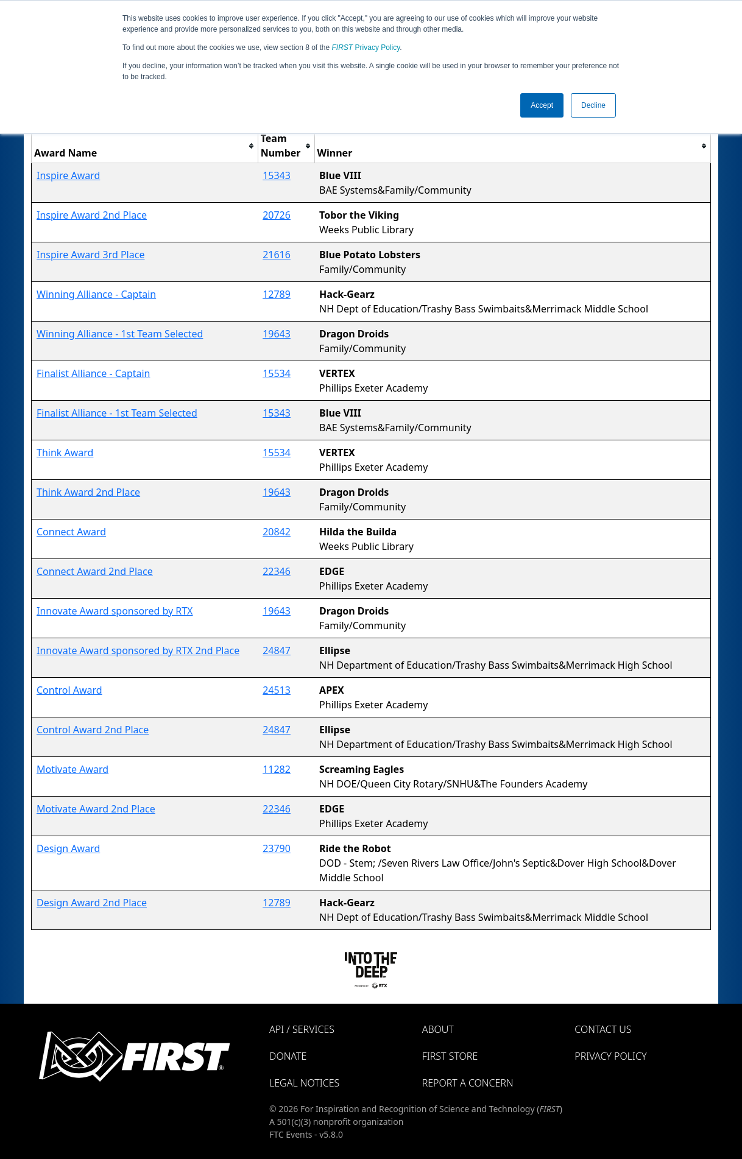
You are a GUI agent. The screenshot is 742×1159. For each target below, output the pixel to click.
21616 (277, 254)
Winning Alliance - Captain (96, 294)
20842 (277, 531)
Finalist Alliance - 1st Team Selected (117, 413)
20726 (277, 215)
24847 (277, 650)
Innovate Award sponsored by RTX (115, 611)
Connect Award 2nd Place (95, 571)
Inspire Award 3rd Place (90, 254)
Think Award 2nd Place (88, 492)
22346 (277, 571)
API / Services (301, 1029)
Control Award (69, 690)
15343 (277, 175)
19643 (277, 333)
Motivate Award (72, 769)
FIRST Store (450, 1056)
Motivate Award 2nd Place (96, 809)
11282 (277, 769)
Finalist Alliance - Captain (93, 373)
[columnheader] (145, 146)
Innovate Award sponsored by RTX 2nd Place (138, 650)
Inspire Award (68, 175)
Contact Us (602, 1029)
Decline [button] (593, 105)
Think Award (65, 452)
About (438, 1029)
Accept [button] (542, 105)
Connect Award (71, 531)
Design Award (68, 848)
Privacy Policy (366, 47)
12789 (277, 294)
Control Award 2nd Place (93, 729)
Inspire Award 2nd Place (92, 215)
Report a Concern (468, 1083)
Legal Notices (304, 1083)
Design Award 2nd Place (92, 902)
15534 (277, 373)
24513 (277, 690)
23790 (277, 848)
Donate (287, 1056)
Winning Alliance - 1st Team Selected (120, 333)
